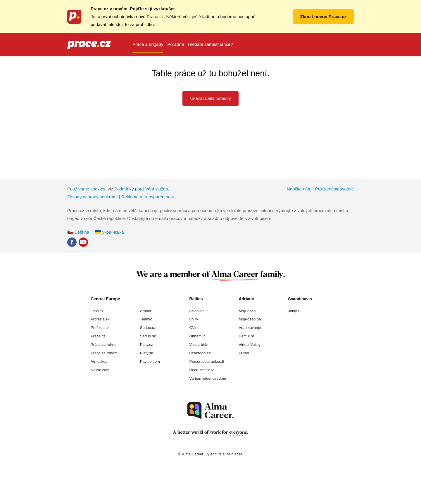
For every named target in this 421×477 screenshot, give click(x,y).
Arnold (145, 311)
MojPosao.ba (250, 319)
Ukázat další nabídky (210, 98)
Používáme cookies (86, 188)
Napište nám (299, 188)
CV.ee (194, 327)
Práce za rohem (104, 353)
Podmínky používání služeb (141, 188)
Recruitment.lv (201, 370)
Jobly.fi (294, 311)
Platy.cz (146, 344)
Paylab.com (150, 361)
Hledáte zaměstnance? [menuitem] (210, 44)
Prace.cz (98, 336)
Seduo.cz (148, 327)
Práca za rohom (104, 344)
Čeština (78, 232)
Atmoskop (99, 361)
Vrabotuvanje (250, 327)
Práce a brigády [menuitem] (147, 44)
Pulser (244, 353)
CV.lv (193, 319)
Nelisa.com (100, 370)
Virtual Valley (249, 344)
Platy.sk (146, 353)
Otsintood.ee (200, 353)
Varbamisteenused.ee (207, 378)
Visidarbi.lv (198, 344)
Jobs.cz (97, 311)
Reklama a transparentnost (147, 196)
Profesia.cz (100, 327)
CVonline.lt (198, 311)
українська (109, 232)
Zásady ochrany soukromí (92, 196)
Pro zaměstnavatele (334, 188)
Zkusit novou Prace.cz (323, 16)
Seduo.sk (148, 336)
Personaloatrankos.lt (206, 361)
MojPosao (247, 311)
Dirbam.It (197, 336)
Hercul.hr (246, 336)
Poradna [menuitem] (175, 44)
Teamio (146, 319)
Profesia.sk (100, 319)
